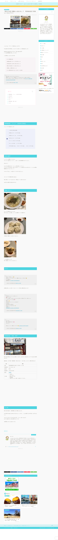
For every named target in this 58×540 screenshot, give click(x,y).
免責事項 (40, 1)
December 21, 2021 (19, 310)
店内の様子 (11, 96)
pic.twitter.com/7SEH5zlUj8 (14, 308)
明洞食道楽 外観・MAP (13, 101)
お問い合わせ (21, 1)
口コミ (10, 99)
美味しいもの (43, 61)
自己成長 (42, 68)
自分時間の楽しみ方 (6, 9)
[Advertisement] (20, 38)
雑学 (42, 70)
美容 (42, 63)
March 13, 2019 (18, 283)
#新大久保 (30, 78)
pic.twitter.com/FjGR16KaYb (15, 280)
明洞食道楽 (6, 431)
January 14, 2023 (19, 328)
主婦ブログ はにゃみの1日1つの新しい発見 (29, 4)
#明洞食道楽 (8, 308)
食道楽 (10, 372)
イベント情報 (43, 43)
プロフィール (13, 1)
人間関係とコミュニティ (45, 50)
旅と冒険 (42, 54)
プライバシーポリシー (31, 1)
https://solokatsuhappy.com (13, 446)
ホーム (6, 1)
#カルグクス (27, 78)
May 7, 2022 (16, 82)
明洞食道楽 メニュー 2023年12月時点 (15, 94)
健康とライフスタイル (44, 52)
